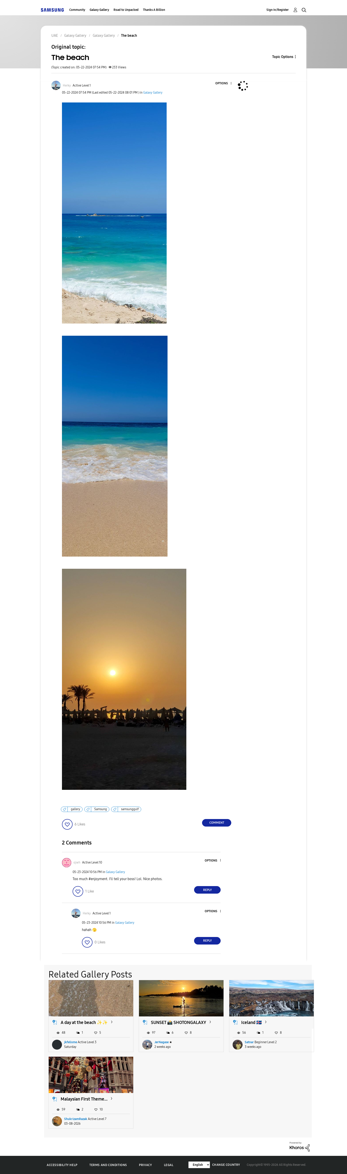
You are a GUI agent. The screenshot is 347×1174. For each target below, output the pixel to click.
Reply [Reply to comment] (207, 890)
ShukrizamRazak (75, 1119)
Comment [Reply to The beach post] (216, 823)
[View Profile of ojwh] (76, 862)
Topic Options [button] (282, 57)
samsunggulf (130, 809)
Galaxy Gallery (99, 10)
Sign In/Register (277, 10)
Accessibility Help (62, 1165)
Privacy (145, 1165)
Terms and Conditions (108, 1165)
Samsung (100, 809)
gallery (75, 809)
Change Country (226, 1165)
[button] (223, 83)
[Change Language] (199, 1164)
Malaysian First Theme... (84, 1099)
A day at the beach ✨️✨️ (84, 1022)
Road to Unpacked (126, 10)
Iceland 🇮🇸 (251, 1022)
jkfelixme (70, 1042)
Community (77, 10)
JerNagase (161, 1042)
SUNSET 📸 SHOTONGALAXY (178, 1022)
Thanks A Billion (154, 10)
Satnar (249, 1042)
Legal (169, 1165)
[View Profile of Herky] (67, 85)
